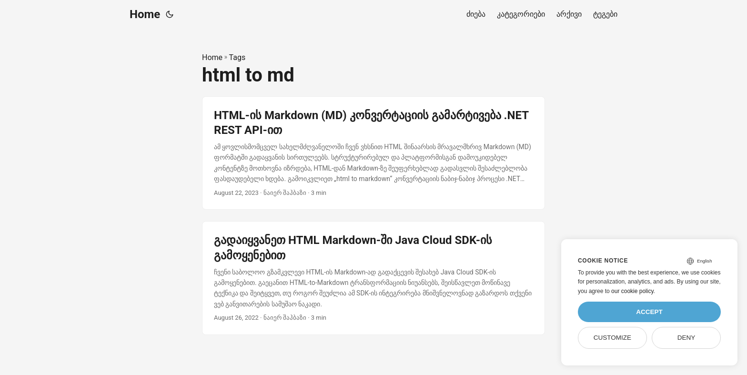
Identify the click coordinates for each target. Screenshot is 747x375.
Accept (649, 311)
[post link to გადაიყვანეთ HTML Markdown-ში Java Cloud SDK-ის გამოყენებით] (373, 278)
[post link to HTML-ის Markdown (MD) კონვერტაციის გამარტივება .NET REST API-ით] (373, 153)
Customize (612, 337)
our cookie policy (632, 291)
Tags (237, 57)
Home (145, 14)
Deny (686, 337)
